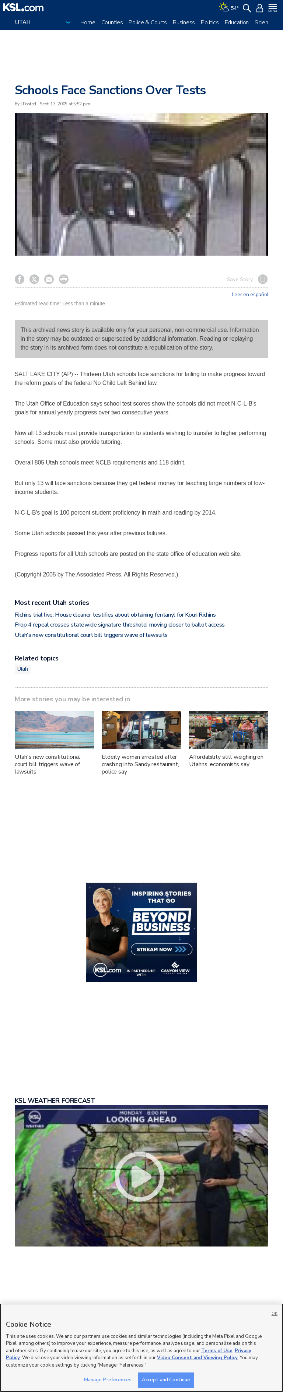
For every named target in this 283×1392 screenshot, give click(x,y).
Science (264, 22)
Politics (210, 22)
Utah (22, 669)
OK (274, 1313)
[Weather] (229, 7)
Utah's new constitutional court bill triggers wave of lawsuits (91, 635)
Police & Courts (148, 22)
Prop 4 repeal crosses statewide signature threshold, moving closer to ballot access (120, 625)
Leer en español (250, 294)
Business (184, 22)
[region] (141, 1348)
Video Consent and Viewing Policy (197, 1357)
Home (87, 22)
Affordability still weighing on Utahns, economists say (226, 760)
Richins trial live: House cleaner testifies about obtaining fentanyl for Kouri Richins (115, 615)
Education (237, 22)
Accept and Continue (166, 1380)
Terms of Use (217, 1350)
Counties (112, 22)
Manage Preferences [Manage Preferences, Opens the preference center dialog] (108, 1380)
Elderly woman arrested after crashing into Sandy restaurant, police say (140, 764)
